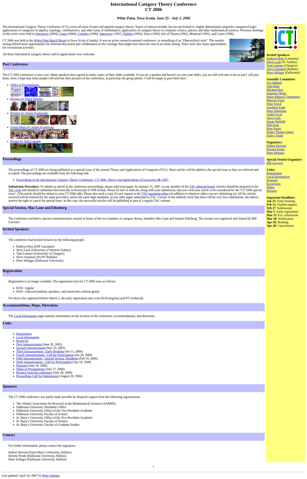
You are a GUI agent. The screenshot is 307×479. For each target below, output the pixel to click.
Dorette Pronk (275, 149)
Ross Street (274, 128)
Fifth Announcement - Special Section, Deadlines (47, 358)
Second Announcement (30, 348)
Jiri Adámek (274, 82)
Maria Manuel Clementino (283, 97)
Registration (24, 333)
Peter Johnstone (276, 111)
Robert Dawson (276, 145)
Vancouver (42, 33)
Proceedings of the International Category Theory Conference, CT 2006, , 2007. (92, 180)
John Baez (273, 86)
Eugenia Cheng (276, 93)
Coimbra (83, 33)
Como (63, 33)
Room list (22, 341)
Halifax (128, 33)
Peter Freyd (274, 104)
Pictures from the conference (34, 372)
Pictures (272, 191)
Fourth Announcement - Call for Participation (44, 355)
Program (21, 365)
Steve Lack (274, 62)
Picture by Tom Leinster (25, 141)
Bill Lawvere (275, 163)
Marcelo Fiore (275, 100)
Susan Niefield (276, 121)
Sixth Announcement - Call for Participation (44, 362)
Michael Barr (275, 89)
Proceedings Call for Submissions (37, 376)
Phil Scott (273, 125)
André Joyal (274, 114)
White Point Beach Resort (50, 40)
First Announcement (29, 344)
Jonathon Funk (276, 107)
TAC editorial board (201, 186)
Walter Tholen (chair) (280, 132)
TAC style (14, 190)
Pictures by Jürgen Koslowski (29, 113)
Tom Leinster (275, 65)
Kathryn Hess (275, 58)
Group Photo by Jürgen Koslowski (32, 127)
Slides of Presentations (24, 85)
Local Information (25, 316)
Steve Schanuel (276, 69)
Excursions (274, 183)
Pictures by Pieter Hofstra (26, 99)
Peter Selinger (275, 72)
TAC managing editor (155, 193)
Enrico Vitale (275, 135)
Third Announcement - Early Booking (40, 351)
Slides (270, 187)
